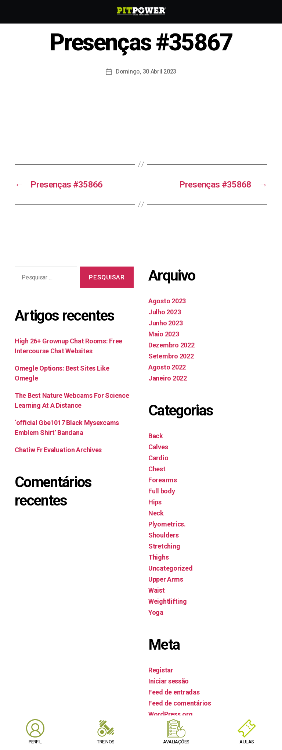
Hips (155, 502)
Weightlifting (167, 601)
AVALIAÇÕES (176, 741)
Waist (156, 590)
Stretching (164, 546)
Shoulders (163, 535)
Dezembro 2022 (171, 345)
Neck (156, 513)
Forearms (162, 480)
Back (155, 436)
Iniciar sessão (168, 681)
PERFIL (35, 741)
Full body (161, 491)
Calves (158, 447)
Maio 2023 (163, 334)
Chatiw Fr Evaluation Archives (58, 450)
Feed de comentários (179, 703)
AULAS (246, 741)
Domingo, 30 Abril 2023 (146, 71)
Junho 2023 (165, 323)
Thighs (158, 557)
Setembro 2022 (171, 356)
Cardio (158, 458)
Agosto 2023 (167, 301)
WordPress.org (170, 714)
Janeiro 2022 (167, 378)
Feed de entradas (174, 692)
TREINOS (105, 741)
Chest (157, 469)
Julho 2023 (164, 312)
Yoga (155, 612)
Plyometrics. (167, 524)
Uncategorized (170, 568)
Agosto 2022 (167, 367)
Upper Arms (165, 579)
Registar (160, 670)
